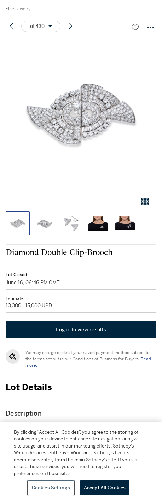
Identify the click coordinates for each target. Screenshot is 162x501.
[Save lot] (135, 27)
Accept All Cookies (105, 488)
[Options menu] (40, 26)
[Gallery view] (145, 201)
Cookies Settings (51, 488)
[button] (81, 115)
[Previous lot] (11, 26)
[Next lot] (70, 26)
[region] (81, 461)
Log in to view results (81, 329)
